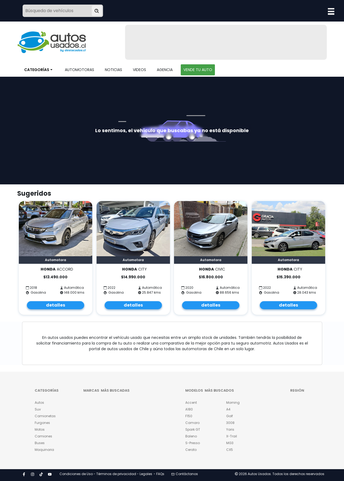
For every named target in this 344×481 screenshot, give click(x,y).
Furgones (42, 422)
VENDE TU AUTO (197, 69)
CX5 (229, 449)
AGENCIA (165, 69)
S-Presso (192, 443)
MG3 (229, 443)
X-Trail (231, 436)
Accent (191, 402)
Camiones (43, 436)
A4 (228, 409)
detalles (55, 305)
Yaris (230, 429)
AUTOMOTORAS (79, 69)
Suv (38, 409)
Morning (233, 402)
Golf (229, 416)
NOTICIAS (113, 69)
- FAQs (159, 474)
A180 (189, 409)
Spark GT (192, 429)
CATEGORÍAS (36, 69)
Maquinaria (44, 449)
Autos (39, 402)
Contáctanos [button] (184, 474)
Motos (40, 429)
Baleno (191, 436)
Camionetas (45, 416)
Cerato (191, 449)
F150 (188, 416)
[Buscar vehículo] (97, 11)
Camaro (192, 422)
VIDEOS (139, 69)
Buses (40, 443)
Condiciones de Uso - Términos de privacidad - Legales (105, 474)
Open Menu (331, 11)
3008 (230, 422)
